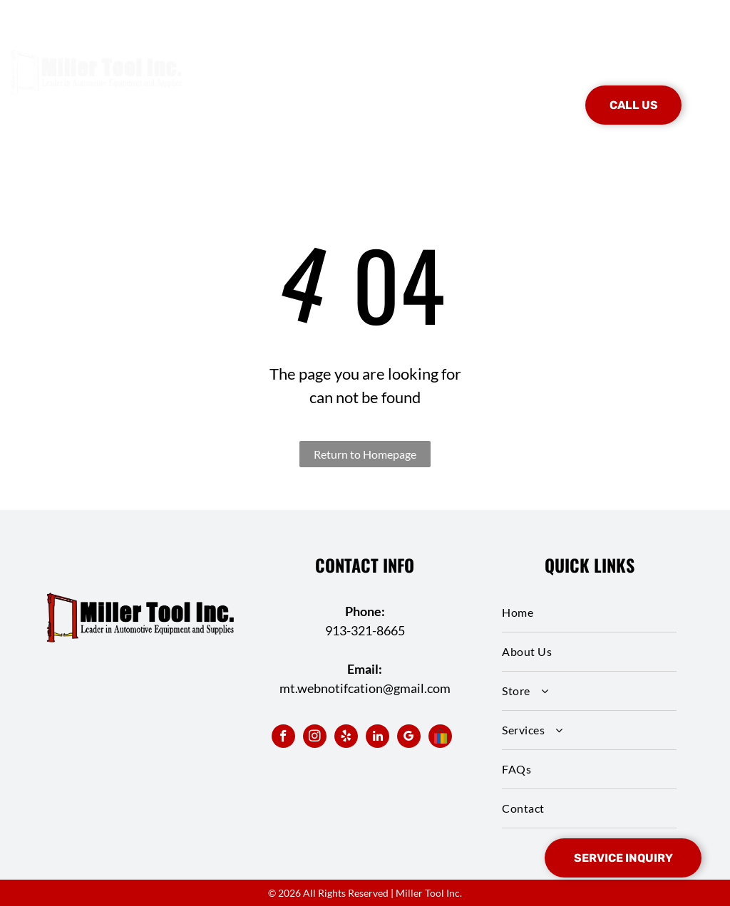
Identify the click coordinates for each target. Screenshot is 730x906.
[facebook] (283, 737)
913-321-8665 (365, 630)
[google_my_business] (409, 737)
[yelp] (346, 737)
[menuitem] (233, 84)
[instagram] (315, 737)
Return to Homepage (365, 454)
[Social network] (440, 737)
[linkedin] (377, 737)
